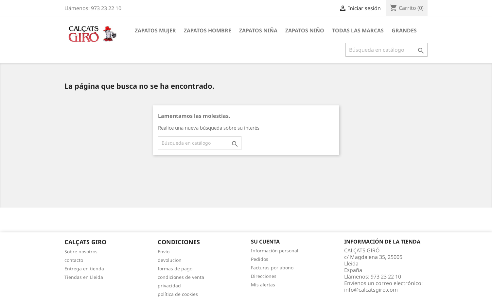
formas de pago (175, 268)
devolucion (170, 260)
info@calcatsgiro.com (371, 289)
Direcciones (263, 276)
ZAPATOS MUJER (155, 30)
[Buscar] (386, 50)
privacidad (169, 285)
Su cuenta (265, 241)
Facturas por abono (272, 267)
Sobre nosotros (80, 251)
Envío (163, 251)
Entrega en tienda (84, 268)
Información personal (274, 250)
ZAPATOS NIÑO (304, 30)
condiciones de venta (181, 277)
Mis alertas (263, 284)
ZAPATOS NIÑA (258, 30)
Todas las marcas (358, 30)
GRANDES (404, 30)
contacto (73, 260)
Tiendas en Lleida (83, 277)
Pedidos (259, 259)
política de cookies (178, 294)
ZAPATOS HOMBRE (207, 30)
